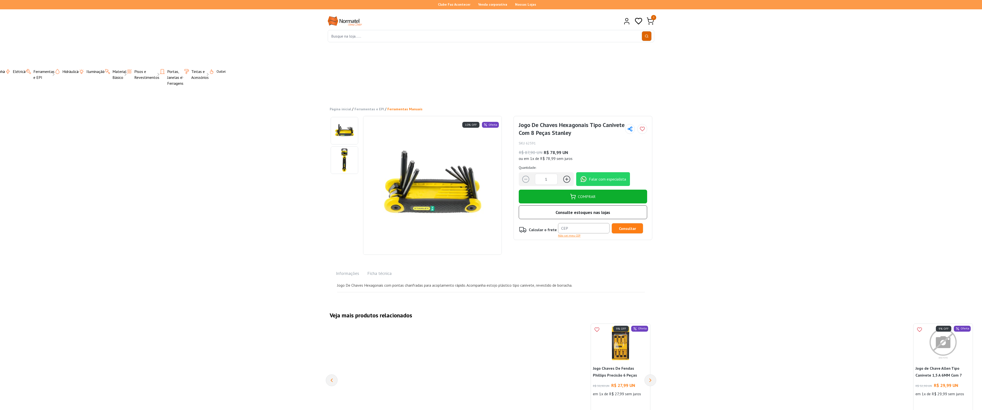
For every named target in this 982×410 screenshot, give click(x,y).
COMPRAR (583, 196)
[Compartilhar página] (630, 129)
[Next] (650, 380)
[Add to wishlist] (642, 129)
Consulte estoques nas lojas (583, 212)
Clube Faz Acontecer (454, 4)
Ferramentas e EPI (369, 109)
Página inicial (340, 109)
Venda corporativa (492, 4)
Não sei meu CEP (569, 235)
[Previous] (332, 380)
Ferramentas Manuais (405, 109)
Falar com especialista (603, 179)
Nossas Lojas (525, 4)
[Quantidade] (546, 178)
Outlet (214, 71)
